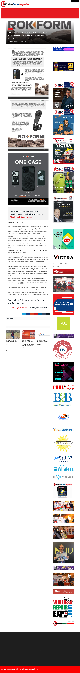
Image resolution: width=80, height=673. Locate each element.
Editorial (10, 29)
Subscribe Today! (20, 10)
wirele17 (10, 41)
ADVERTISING (11, 10)
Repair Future (41, 10)
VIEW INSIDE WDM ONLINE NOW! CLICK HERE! (61, 225)
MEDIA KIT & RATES (40, 15)
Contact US (75, 10)
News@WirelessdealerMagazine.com (56, 668)
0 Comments (23, 41)
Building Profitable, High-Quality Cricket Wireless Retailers (11, 342)
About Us (68, 10)
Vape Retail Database (59, 10)
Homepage (4, 10)
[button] (1, 649)
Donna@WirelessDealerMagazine (10, 669)
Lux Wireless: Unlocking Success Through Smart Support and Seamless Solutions (42, 342)
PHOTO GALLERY (49, 10)
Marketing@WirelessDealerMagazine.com (39, 668)
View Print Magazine (30, 10)
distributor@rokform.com (19, 307)
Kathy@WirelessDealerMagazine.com (30, 669)
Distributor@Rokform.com (21, 217)
